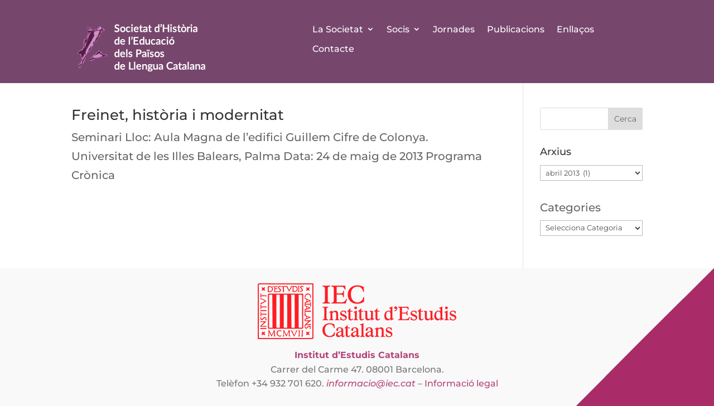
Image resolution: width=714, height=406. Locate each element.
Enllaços (575, 29)
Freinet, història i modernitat (177, 115)
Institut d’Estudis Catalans (357, 355)
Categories (570, 207)
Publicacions (515, 29)
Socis (398, 29)
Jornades (454, 29)
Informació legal (461, 383)
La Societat (337, 29)
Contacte (333, 49)
